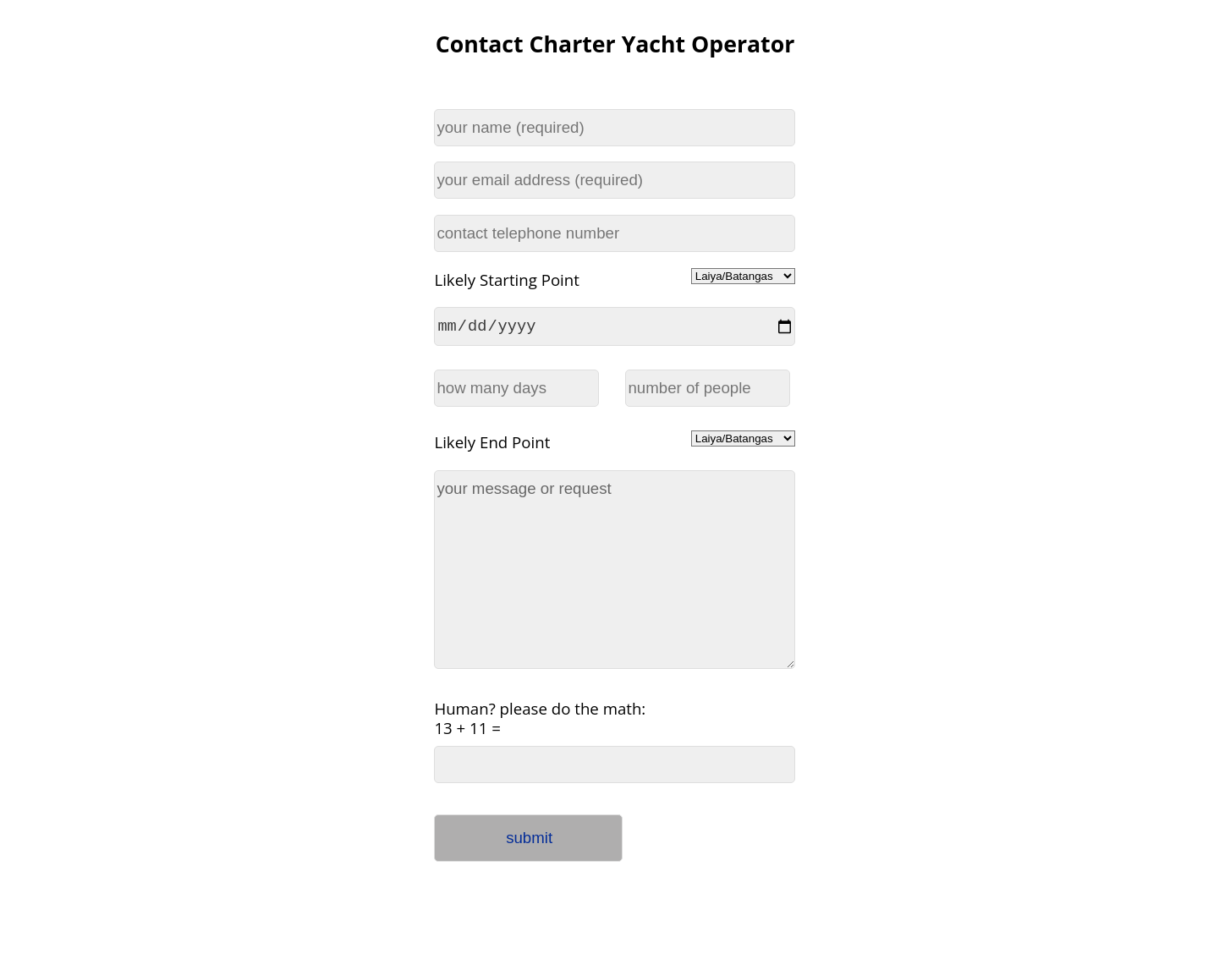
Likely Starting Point (506, 279)
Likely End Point (492, 444)
